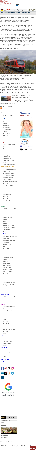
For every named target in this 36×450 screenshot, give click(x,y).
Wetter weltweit (4, 435)
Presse (10, 445)
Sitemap (18, 445)
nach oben (32, 448)
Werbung (18, 446)
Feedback (5, 445)
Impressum (32, 445)
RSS (2, 445)
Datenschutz (27, 445)
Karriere (14, 445)
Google (2, 422)
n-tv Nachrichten (6, 420)
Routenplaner (4, 437)
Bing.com (3, 425)
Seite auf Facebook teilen (27, 113)
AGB (22, 445)
